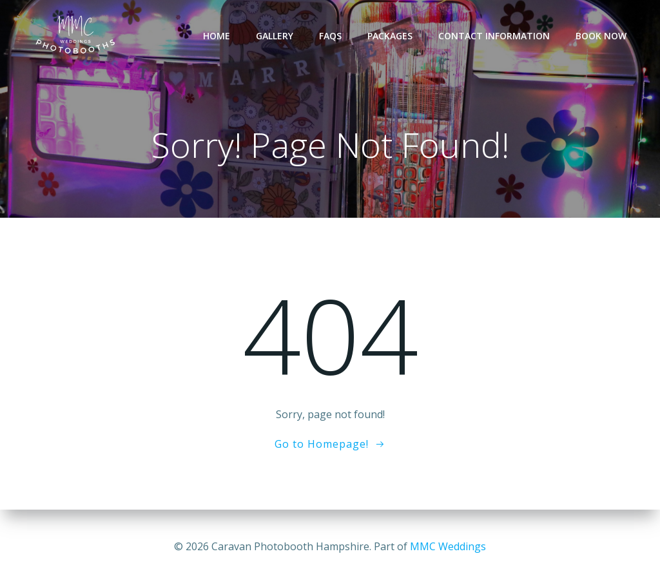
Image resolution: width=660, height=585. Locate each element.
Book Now (601, 36)
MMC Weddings (448, 546)
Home (216, 36)
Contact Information (494, 36)
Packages (389, 36)
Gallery (274, 36)
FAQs (330, 36)
